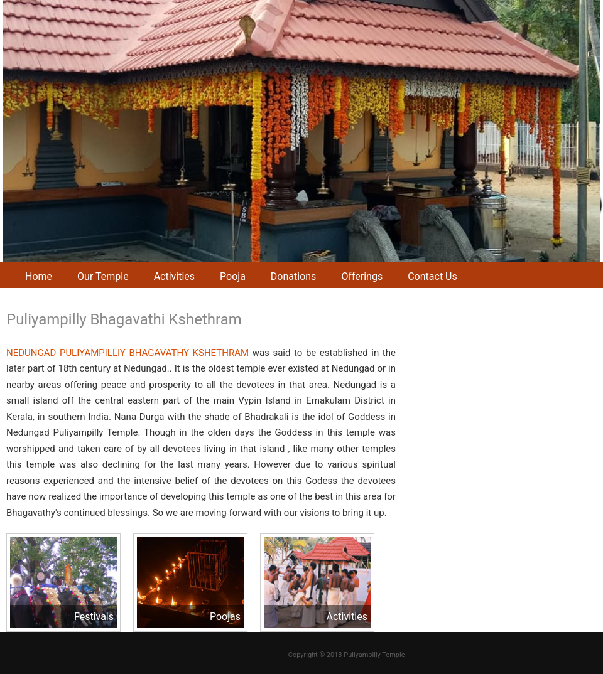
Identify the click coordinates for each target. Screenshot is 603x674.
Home (38, 276)
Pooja (233, 276)
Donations (294, 276)
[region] (301, 131)
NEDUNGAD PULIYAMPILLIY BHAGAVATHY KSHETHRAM (127, 352)
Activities (174, 276)
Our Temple (103, 276)
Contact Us (432, 276)
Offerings (362, 276)
